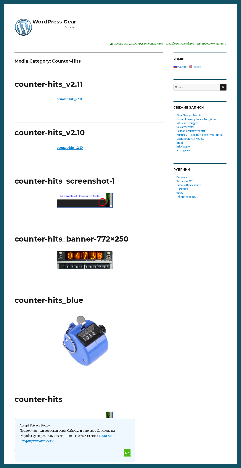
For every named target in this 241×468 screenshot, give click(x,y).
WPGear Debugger (187, 123)
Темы (179, 193)
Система (181, 177)
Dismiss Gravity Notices (190, 138)
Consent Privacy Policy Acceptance (196, 119)
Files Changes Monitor (189, 115)
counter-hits (38, 399)
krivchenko (183, 146)
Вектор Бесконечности (190, 131)
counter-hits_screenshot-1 (65, 180)
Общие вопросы (186, 197)
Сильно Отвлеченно (188, 185)
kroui (179, 142)
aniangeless (183, 150)
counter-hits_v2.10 (50, 132)
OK (127, 453)
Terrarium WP (184, 181)
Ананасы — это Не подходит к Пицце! (199, 135)
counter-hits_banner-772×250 (72, 238)
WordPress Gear (54, 21)
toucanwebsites (185, 127)
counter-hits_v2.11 (49, 84)
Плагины (182, 189)
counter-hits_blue (49, 300)
